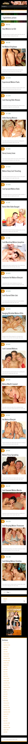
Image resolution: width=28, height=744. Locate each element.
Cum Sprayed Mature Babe (11, 188)
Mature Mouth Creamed (10, 384)
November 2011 (6, 682)
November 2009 (6, 723)
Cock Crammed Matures (9, 348)
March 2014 (5, 676)
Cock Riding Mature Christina (12, 561)
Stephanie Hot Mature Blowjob (12, 277)
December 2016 (6, 658)
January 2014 (6, 680)
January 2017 (6, 656)
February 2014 (6, 678)
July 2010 (5, 716)
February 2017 (6, 653)
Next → (9, 592)
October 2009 (6, 725)
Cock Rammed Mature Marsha (12, 490)
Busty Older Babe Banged (10, 206)
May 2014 (5, 671)
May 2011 (5, 696)
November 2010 (6, 709)
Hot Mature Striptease (9, 46)
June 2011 (5, 694)
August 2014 (5, 665)
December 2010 (6, 707)
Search (5, 598)
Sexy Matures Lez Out (9, 28)
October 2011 (6, 685)
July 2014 (5, 667)
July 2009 (5, 732)
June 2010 (5, 718)
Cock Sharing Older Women (11, 99)
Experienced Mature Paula (10, 82)
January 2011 (6, 705)
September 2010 (6, 711)
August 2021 (5, 647)
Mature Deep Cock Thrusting (11, 171)
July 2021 (5, 649)
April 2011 (5, 698)
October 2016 (6, 662)
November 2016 (6, 660)
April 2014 (5, 674)
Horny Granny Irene (8, 153)
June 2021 (5, 651)
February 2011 (6, 703)
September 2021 (6, 645)
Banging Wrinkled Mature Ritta (12, 313)
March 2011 (5, 700)
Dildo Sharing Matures (9, 117)
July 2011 (5, 691)
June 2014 (5, 669)
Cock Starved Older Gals (10, 295)
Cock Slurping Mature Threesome (13, 525)
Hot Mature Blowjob (9, 419)
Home (3, 11)
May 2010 (5, 720)
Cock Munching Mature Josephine (13, 242)
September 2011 (6, 687)
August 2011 (5, 689)
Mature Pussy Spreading (10, 454)
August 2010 (5, 714)
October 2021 (6, 642)
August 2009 (5, 729)
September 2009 (6, 727)
